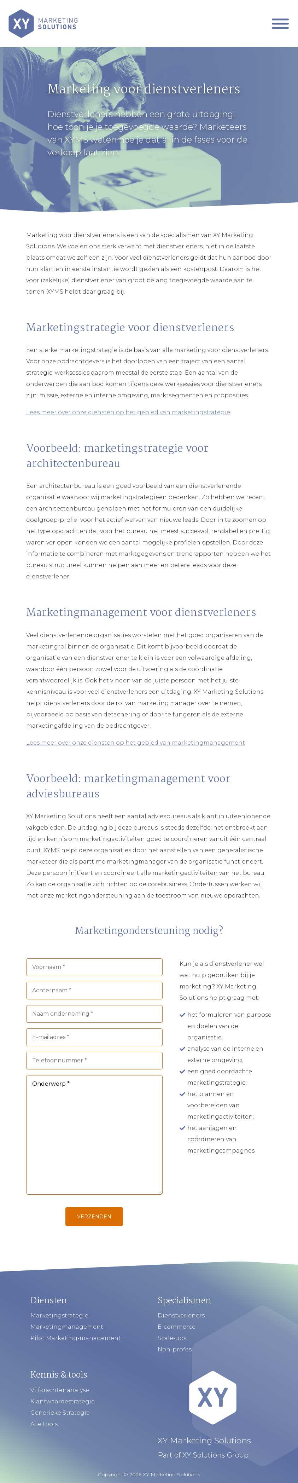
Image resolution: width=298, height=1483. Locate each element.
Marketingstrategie (59, 1315)
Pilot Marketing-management (75, 1338)
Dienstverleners (181, 1315)
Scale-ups (172, 1338)
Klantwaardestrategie (62, 1401)
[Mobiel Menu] (280, 23)
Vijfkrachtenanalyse (59, 1390)
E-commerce (176, 1326)
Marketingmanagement (66, 1326)
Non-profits (175, 1349)
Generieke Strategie (60, 1412)
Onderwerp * (94, 1135)
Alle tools (44, 1424)
